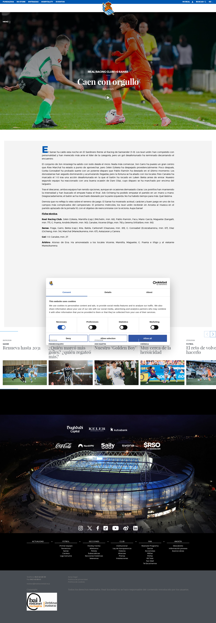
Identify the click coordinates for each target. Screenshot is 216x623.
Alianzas (122, 553)
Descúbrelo (178, 546)
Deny (68, 338)
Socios (150, 548)
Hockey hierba (93, 546)
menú (7, 22)
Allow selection (107, 338)
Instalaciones (122, 558)
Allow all (147, 338)
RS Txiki (150, 558)
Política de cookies (76, 582)
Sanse (66, 551)
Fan (150, 541)
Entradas (33, 2)
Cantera (66, 553)
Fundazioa (8, 2)
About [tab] (149, 292)
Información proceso (178, 548)
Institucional (122, 546)
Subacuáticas (94, 553)
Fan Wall (150, 561)
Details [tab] (108, 292)
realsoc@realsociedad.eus (38, 584)
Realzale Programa (150, 546)
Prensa (122, 556)
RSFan (150, 553)
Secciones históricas (94, 556)
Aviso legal (73, 577)
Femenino (66, 548)
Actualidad (38, 541)
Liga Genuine (66, 556)
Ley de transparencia (122, 548)
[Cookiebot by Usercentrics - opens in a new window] (155, 283)
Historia (122, 551)
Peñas (150, 556)
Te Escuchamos (150, 563)
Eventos (60, 2)
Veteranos (94, 558)
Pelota (94, 551)
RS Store (21, 2)
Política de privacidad (78, 579)
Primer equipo (66, 546)
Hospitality (47, 2)
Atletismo (94, 548)
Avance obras (178, 551)
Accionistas (150, 551)
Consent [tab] (67, 292)
